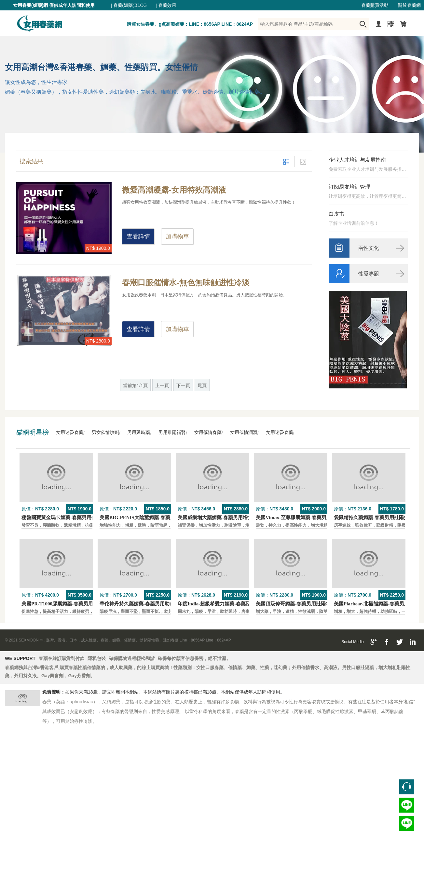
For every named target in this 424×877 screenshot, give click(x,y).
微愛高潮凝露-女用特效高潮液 (174, 190)
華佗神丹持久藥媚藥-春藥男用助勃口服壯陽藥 (149, 603)
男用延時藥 (138, 432)
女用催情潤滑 (243, 432)
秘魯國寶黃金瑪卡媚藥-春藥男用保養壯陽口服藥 (73, 517)
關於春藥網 (409, 5)
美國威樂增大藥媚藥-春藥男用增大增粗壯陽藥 (227, 517)
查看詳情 (138, 236)
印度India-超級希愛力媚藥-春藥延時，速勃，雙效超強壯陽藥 (243, 603)
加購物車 (177, 236)
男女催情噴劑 (105, 432)
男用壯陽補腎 (172, 432)
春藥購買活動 (375, 5)
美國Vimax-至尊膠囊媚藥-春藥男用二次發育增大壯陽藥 (315, 517)
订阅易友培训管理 (349, 187)
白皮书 (336, 214)
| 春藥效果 (166, 5)
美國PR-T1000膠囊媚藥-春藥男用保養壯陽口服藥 (74, 603)
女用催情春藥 (208, 432)
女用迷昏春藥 (69, 432)
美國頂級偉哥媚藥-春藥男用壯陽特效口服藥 (303, 603)
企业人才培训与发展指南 (357, 160)
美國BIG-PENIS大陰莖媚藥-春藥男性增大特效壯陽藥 (157, 517)
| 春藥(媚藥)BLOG (129, 5)
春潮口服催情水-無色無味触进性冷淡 (186, 282)
